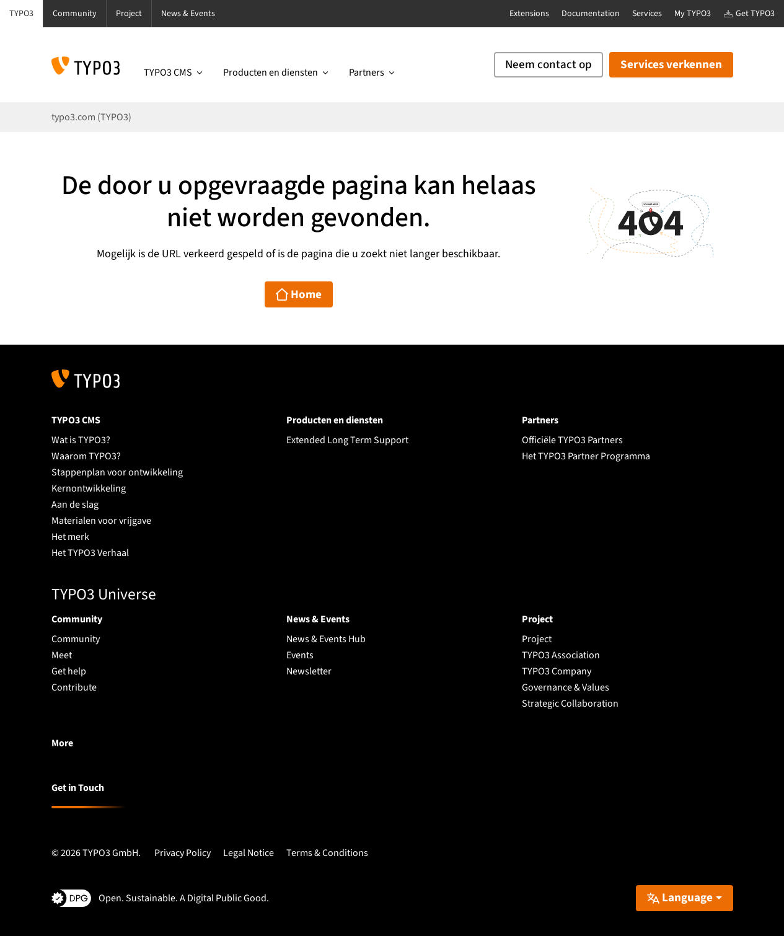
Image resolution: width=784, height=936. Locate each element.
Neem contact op (548, 64)
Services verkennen (671, 64)
